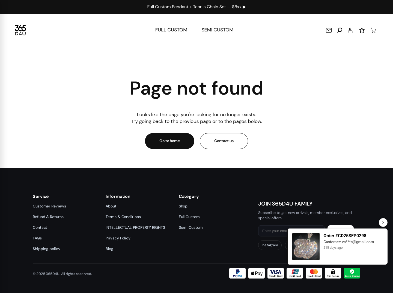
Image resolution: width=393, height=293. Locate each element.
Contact (40, 227)
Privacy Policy (118, 238)
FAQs (37, 238)
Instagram (270, 245)
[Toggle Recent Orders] (383, 222)
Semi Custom (191, 227)
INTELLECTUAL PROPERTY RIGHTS (135, 227)
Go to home (169, 140)
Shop (183, 206)
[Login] (350, 30)
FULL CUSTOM (170, 30)
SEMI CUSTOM (218, 30)
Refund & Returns (48, 216)
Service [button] (41, 196)
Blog (109, 248)
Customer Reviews (49, 206)
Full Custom (189, 216)
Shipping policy (46, 248)
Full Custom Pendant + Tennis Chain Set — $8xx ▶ (197, 6)
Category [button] (189, 196)
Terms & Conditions (123, 216)
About (111, 206)
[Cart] (373, 30)
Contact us (224, 140)
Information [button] (118, 196)
